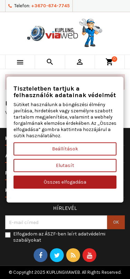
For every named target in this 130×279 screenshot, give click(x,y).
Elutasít (65, 165)
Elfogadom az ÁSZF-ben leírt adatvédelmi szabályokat (59, 237)
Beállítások (65, 149)
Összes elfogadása (65, 182)
